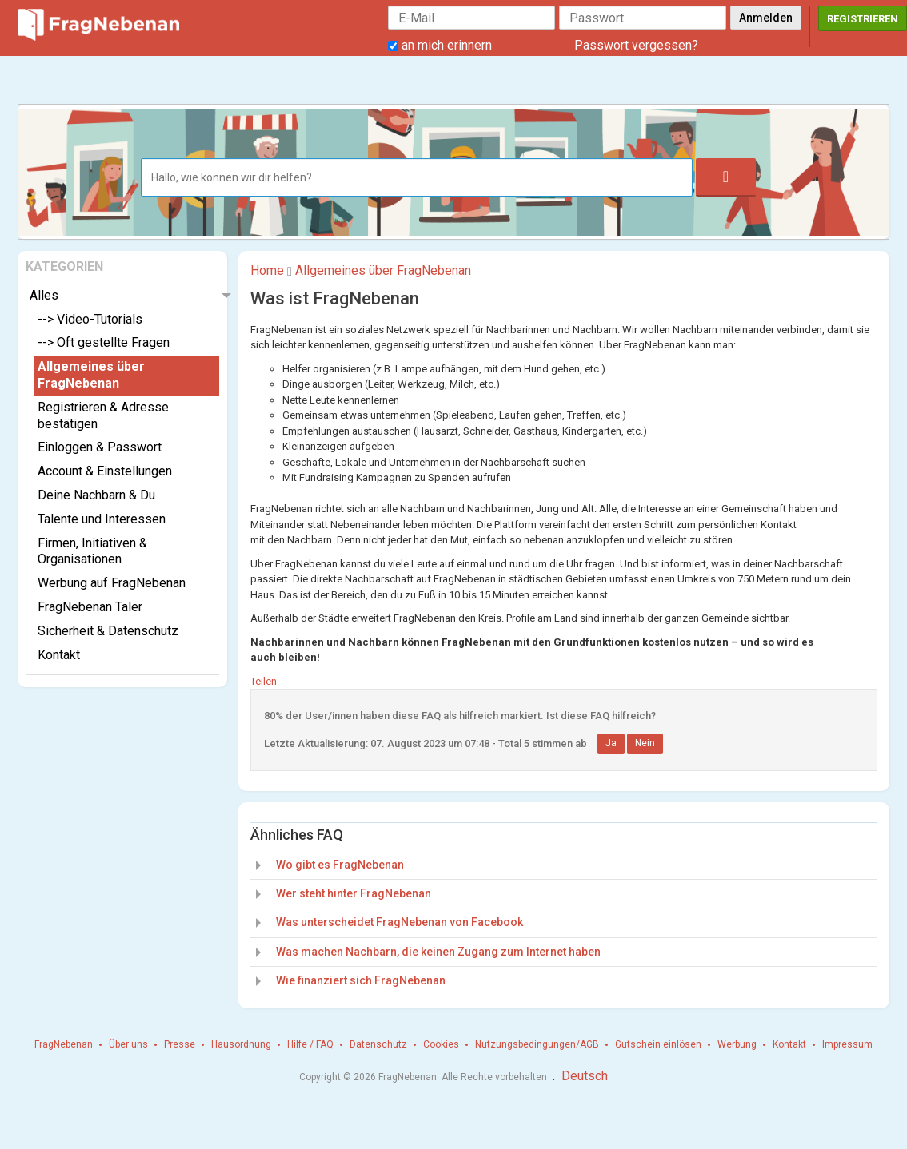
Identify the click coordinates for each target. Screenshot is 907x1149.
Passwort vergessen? (636, 45)
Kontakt (59, 654)
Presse (179, 1044)
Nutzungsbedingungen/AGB (537, 1044)
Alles (44, 295)
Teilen (263, 681)
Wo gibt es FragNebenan (340, 864)
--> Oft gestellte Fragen (104, 342)
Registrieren (862, 19)
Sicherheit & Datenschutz (108, 630)
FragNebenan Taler (90, 606)
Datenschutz (378, 1044)
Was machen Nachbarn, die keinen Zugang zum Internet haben (438, 951)
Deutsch (584, 1075)
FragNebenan (63, 1044)
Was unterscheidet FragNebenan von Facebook (399, 922)
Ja (611, 743)
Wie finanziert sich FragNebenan (361, 980)
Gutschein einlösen (658, 1044)
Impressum (847, 1044)
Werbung (737, 1044)
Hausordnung (241, 1044)
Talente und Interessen (102, 519)
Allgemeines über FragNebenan (91, 375)
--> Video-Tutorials (90, 319)
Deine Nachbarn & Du (96, 495)
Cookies (441, 1044)
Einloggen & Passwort (100, 447)
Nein (645, 743)
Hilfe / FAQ (310, 1044)
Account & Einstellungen (105, 471)
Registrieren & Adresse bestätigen (103, 415)
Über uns (128, 1044)
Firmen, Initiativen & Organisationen (92, 551)
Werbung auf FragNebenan (112, 582)
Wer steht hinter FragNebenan (353, 893)
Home (267, 270)
